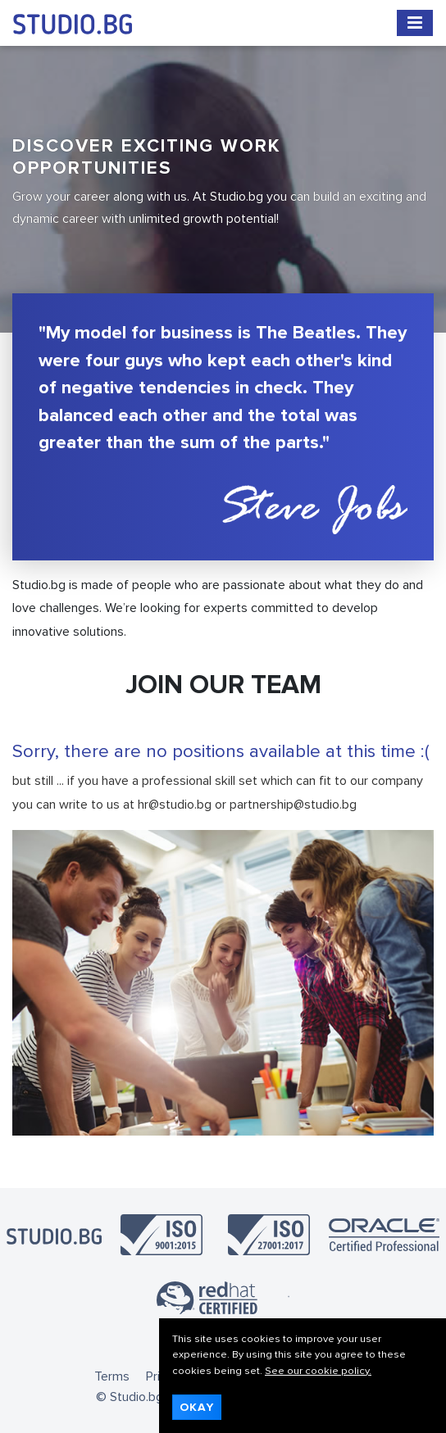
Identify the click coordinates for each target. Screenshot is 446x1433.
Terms (112, 1376)
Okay (197, 1407)
